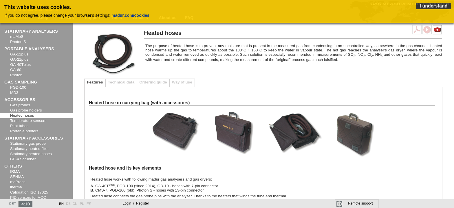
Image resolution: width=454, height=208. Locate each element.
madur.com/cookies (130, 15)
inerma (16, 187)
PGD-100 (18, 87)
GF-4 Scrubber (23, 159)
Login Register (136, 203)
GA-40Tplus (20, 64)
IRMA (15, 171)
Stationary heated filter (29, 148)
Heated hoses (22, 115)
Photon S (18, 42)
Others (13, 166)
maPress (17, 182)
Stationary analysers (31, 31)
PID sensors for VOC (28, 197)
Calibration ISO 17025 (29, 192)
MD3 (14, 92)
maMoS (16, 36)
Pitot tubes (19, 126)
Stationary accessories (33, 138)
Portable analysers (29, 49)
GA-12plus (19, 54)
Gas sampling (20, 82)
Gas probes (20, 105)
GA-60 (15, 70)
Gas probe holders (26, 110)
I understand (433, 5)
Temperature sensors (28, 120)
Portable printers (24, 131)
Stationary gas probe (28, 143)
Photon (16, 75)
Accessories (19, 99)
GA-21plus (19, 59)
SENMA (17, 176)
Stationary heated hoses (31, 154)
